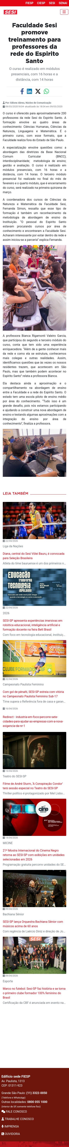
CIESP (41, 3)
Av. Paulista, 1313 (13, 1081)
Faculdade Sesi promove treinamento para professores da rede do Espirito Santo (34, 43)
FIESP (29, 3)
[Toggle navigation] (64, 12)
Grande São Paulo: (24, 1095)
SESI (52, 3)
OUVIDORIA (10, 1134)
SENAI (63, 3)
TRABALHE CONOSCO (17, 1119)
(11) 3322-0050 (36, 1093)
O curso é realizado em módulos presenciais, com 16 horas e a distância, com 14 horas (34, 74)
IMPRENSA (10, 1126)
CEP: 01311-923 (11, 1085)
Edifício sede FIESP (15, 1076)
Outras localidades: (24, 1104)
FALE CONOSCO (14, 1111)
